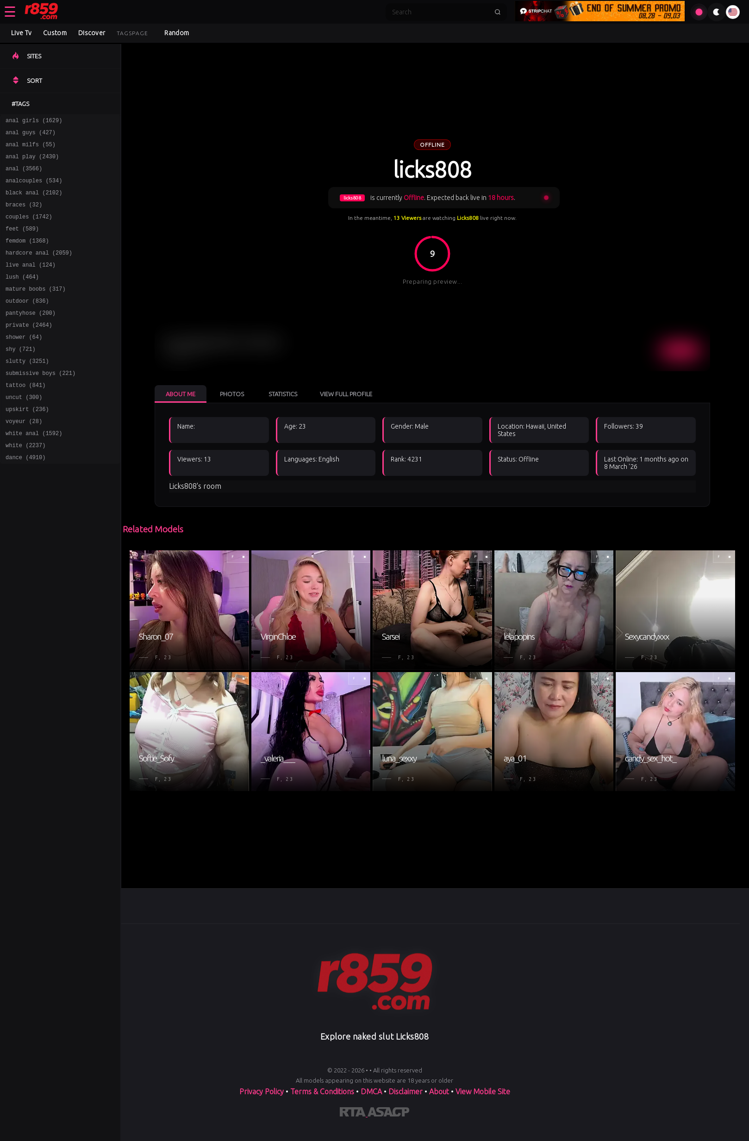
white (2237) (25, 484)
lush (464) (22, 296)
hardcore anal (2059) (39, 269)
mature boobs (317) (36, 309)
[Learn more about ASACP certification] (388, 1114)
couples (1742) (29, 229)
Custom (55, 33)
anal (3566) (24, 175)
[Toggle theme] (716, 12)
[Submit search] (497, 12)
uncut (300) (24, 430)
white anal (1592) (34, 470)
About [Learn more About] (440, 1091)
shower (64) (24, 363)
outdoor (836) (27, 323)
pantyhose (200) (31, 336)
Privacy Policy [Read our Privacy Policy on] (262, 1091)
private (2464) (29, 350)
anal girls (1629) (34, 121)
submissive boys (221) (40, 403)
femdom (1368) (27, 256)
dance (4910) (25, 497)
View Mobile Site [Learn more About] (483, 1091)
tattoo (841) (25, 417)
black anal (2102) (34, 202)
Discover (91, 33)
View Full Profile (346, 394)
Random (176, 33)
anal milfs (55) (31, 148)
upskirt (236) (27, 444)
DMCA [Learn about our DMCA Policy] (371, 1091)
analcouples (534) (34, 189)
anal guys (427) (31, 135)
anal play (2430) (32, 162)
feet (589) (22, 242)
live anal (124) (31, 283)
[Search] (440, 12)
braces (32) (24, 215)
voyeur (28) (24, 457)
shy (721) (21, 376)
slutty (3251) (27, 390)
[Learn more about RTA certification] (354, 1114)
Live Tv (21, 33)
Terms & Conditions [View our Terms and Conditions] (322, 1091)
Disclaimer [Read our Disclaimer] (405, 1091)
